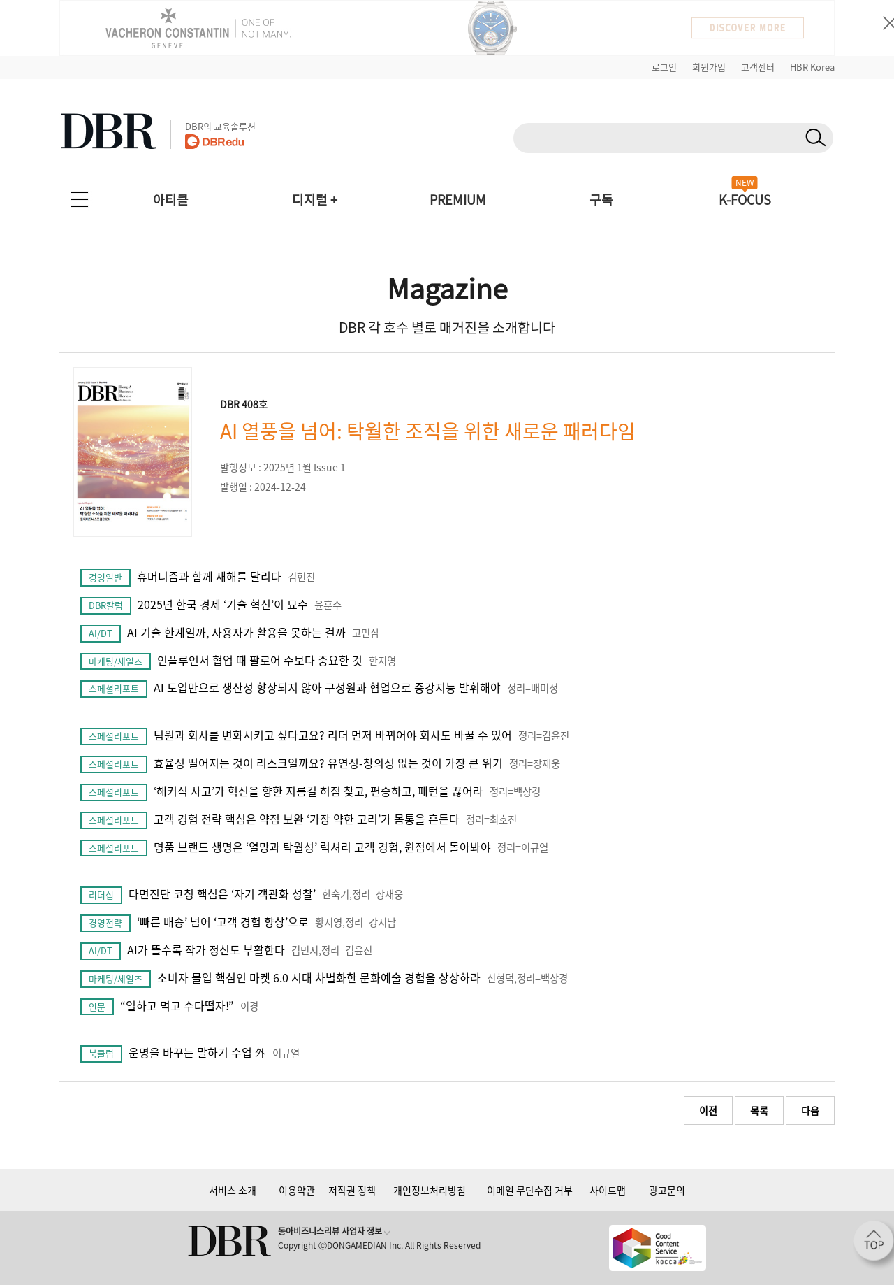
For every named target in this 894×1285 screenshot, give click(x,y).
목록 (759, 1110)
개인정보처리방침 (429, 1190)
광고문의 (667, 1190)
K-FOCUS (745, 199)
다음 (810, 1110)
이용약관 (297, 1190)
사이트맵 (607, 1190)
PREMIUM (458, 199)
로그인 (664, 66)
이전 (708, 1110)
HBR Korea (812, 66)
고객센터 (758, 66)
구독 (601, 199)
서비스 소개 (232, 1190)
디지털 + (314, 199)
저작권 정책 (352, 1190)
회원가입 (709, 66)
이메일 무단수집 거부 (530, 1190)
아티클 (171, 199)
